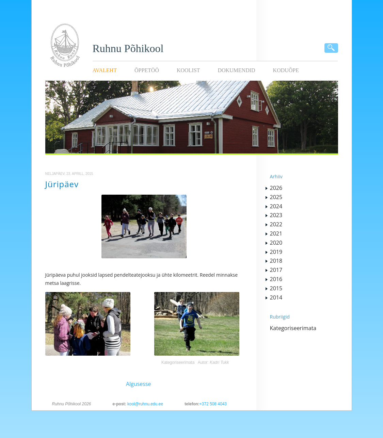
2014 (276, 297)
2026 (276, 188)
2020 (276, 242)
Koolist (188, 70)
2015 (276, 288)
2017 (276, 270)
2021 (276, 233)
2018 (276, 260)
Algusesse (138, 384)
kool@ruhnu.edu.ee (145, 404)
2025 (276, 197)
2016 (276, 279)
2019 (276, 252)
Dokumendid (236, 70)
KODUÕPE (286, 70)
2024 (276, 206)
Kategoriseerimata (177, 362)
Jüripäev (62, 184)
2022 (276, 224)
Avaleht (105, 70)
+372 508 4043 (213, 404)
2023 (276, 215)
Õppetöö (146, 70)
